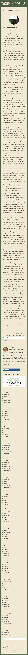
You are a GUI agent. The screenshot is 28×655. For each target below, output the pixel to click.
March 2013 (6, 570)
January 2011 (7, 606)
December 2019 (7, 504)
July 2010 (6, 615)
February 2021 (7, 481)
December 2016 (7, 532)
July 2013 (6, 564)
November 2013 (7, 559)
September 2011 (7, 593)
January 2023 (7, 443)
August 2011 (6, 595)
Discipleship (17, 324)
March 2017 (6, 526)
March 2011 (6, 602)
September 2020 (7, 491)
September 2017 (7, 523)
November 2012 (7, 578)
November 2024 (7, 406)
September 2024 (7, 409)
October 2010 (7, 612)
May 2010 (6, 617)
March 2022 (6, 462)
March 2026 (6, 394)
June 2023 (6, 434)
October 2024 (7, 408)
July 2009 (6, 625)
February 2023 (7, 442)
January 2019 (7, 513)
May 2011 (6, 598)
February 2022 (7, 464)
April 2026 (6, 392)
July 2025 (6, 398)
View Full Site (14, 650)
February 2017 (7, 528)
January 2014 (7, 555)
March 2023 (6, 440)
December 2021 (7, 468)
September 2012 (7, 581)
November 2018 (7, 515)
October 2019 (7, 506)
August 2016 (6, 534)
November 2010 (7, 610)
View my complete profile (8, 366)
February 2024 (7, 421)
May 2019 (6, 508)
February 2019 (7, 511)
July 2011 (6, 596)
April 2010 (6, 619)
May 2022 (6, 458)
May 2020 (6, 496)
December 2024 (7, 404)
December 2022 (7, 445)
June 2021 (6, 474)
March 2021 (6, 479)
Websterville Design (14, 648)
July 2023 (6, 432)
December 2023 (7, 424)
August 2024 (6, 411)
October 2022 (7, 449)
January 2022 (7, 466)
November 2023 (7, 426)
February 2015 (7, 542)
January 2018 (7, 519)
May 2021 (6, 476)
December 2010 (7, 608)
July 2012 (6, 585)
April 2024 (6, 417)
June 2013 (6, 566)
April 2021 (6, 477)
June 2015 (6, 540)
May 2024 (6, 415)
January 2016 (7, 536)
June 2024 (6, 413)
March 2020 (6, 500)
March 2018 (6, 517)
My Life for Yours (10, 27)
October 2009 (7, 621)
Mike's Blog (5, 325)
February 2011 (7, 604)
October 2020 (7, 489)
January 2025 (7, 402)
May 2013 (6, 568)
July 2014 (6, 547)
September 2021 (7, 472)
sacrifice (10, 325)
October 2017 (7, 521)
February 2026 (7, 396)
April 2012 (6, 587)
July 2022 (6, 455)
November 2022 (7, 447)
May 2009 (6, 629)
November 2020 (7, 487)
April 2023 (6, 438)
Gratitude (22, 324)
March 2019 (6, 510)
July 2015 (6, 538)
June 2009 (6, 627)
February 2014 (7, 553)
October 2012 (7, 579)
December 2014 (7, 544)
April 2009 (6, 630)
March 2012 (6, 589)
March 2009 (6, 632)
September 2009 (7, 623)
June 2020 (6, 494)
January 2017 (7, 530)
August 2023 (6, 430)
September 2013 (7, 561)
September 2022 (7, 451)
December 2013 (7, 557)
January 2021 (7, 483)
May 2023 (6, 436)
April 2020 (6, 498)
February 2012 (7, 591)
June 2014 (6, 549)
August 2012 (6, 583)
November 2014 (7, 545)
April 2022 (6, 460)
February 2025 (7, 400)
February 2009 (7, 634)
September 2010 (7, 613)
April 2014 (6, 551)
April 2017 (6, 525)
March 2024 (6, 419)
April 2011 (6, 600)
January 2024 (7, 423)
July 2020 (6, 492)
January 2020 (7, 502)
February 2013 (7, 572)
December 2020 (7, 485)
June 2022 (6, 457)
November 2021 (7, 470)
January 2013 (7, 574)
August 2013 (6, 562)
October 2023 (7, 428)
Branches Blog (11, 324)
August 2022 (6, 453)
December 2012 (7, 576)
